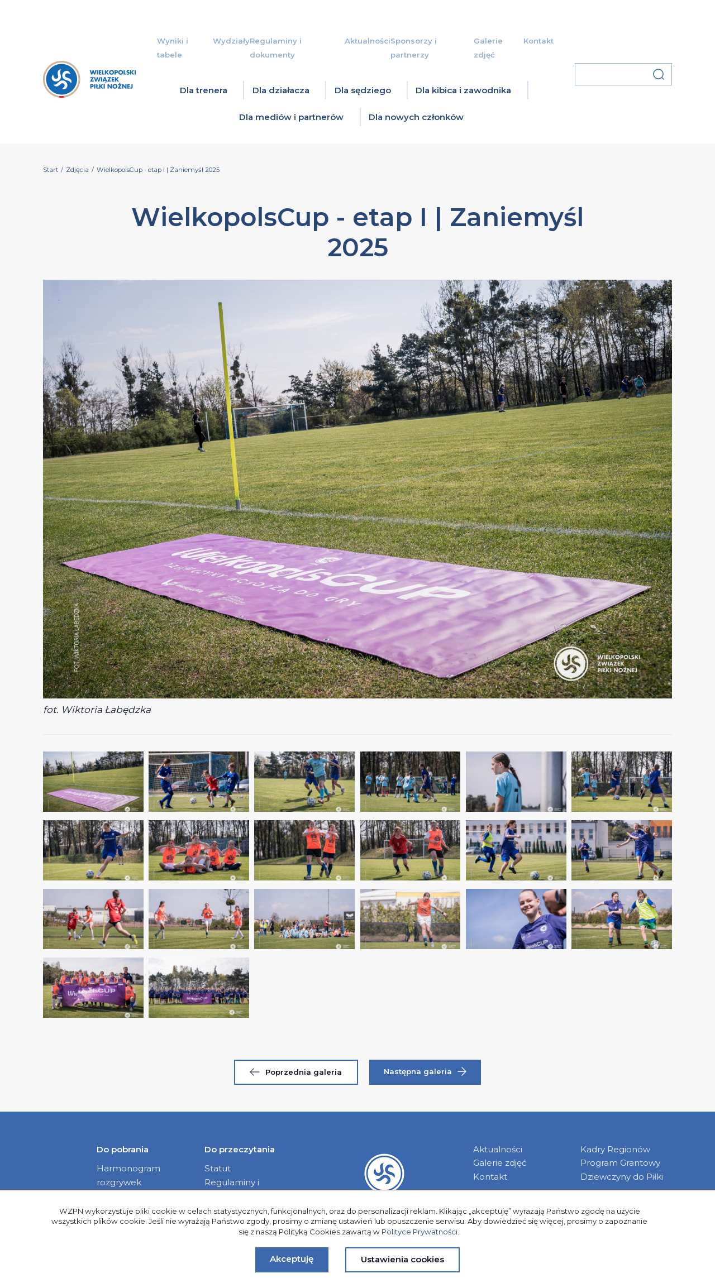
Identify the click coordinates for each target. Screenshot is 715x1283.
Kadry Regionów (615, 1149)
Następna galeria (425, 1071)
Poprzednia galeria (296, 1071)
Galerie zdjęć (500, 1162)
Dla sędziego (363, 90)
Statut (217, 1168)
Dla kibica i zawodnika (463, 90)
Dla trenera (203, 90)
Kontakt (538, 40)
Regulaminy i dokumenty (231, 1189)
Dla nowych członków (416, 117)
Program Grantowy (620, 1162)
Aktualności (367, 40)
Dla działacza (280, 90)
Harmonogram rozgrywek (128, 1175)
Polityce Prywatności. (420, 1231)
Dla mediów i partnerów (291, 117)
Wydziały (231, 40)
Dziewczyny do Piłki (621, 1176)
